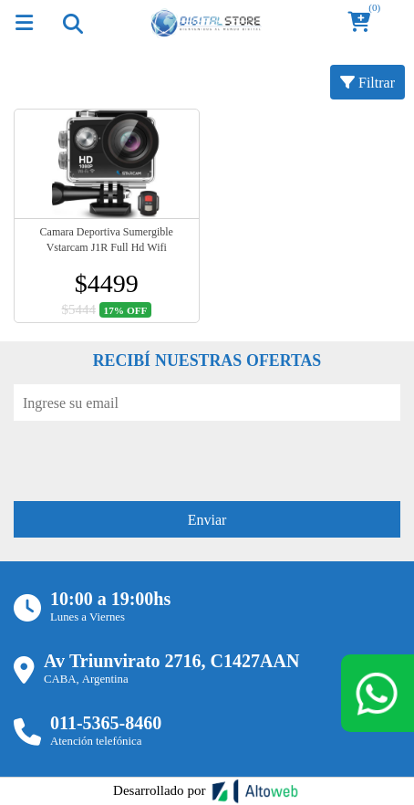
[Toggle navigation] (72, 23)
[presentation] (152, 456)
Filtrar (367, 82)
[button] (364, 23)
